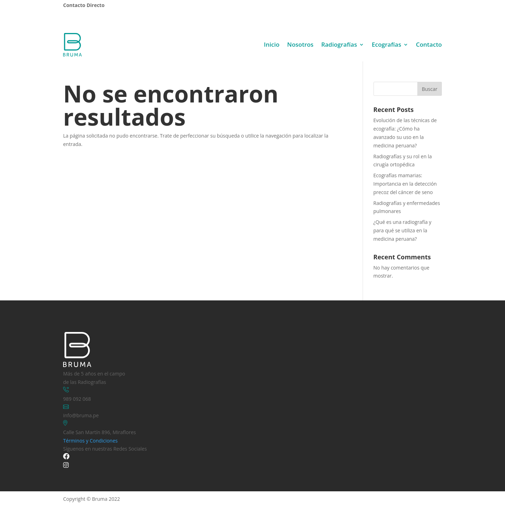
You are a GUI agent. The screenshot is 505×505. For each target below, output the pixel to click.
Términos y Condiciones (90, 440)
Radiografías (339, 44)
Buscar (430, 89)
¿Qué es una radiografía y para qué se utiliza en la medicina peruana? (402, 230)
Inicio (272, 44)
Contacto (429, 44)
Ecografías (386, 44)
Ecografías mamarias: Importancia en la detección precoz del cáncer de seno (405, 183)
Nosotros (300, 44)
